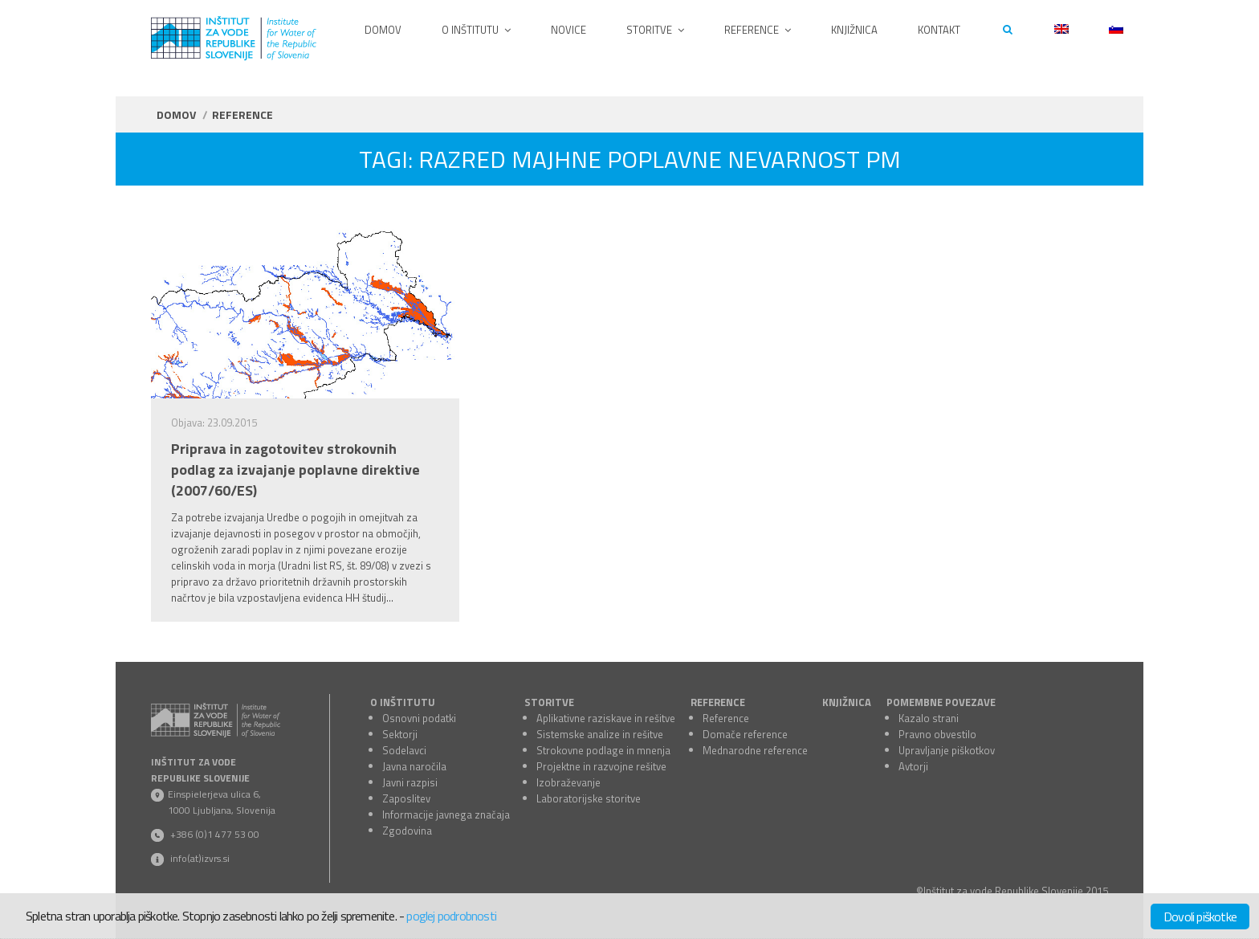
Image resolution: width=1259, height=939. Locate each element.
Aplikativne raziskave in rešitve (605, 718)
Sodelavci (404, 750)
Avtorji (913, 766)
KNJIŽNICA (846, 702)
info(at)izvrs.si (200, 858)
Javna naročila (414, 766)
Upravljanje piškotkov (946, 750)
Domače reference (745, 734)
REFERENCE (718, 702)
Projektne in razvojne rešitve (601, 766)
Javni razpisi (410, 782)
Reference (726, 718)
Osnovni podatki (419, 718)
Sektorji (400, 734)
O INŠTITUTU (402, 702)
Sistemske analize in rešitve (599, 734)
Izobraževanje (568, 782)
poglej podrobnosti (451, 915)
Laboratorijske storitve (588, 798)
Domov (176, 114)
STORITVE (549, 702)
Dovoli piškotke (1200, 916)
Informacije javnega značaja (446, 814)
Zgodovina (407, 831)
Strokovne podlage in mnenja (603, 750)
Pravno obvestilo (937, 734)
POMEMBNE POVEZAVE (941, 702)
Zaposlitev (406, 798)
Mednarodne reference (755, 750)
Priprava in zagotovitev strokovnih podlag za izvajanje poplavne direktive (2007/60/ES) (295, 470)
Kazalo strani (928, 718)
